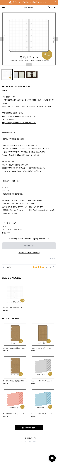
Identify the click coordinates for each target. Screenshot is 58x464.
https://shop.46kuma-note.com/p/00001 (19, 123)
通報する (53, 258)
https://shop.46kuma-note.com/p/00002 (19, 116)
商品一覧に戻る (29, 427)
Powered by (29, 442)
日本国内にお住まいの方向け (29, 253)
